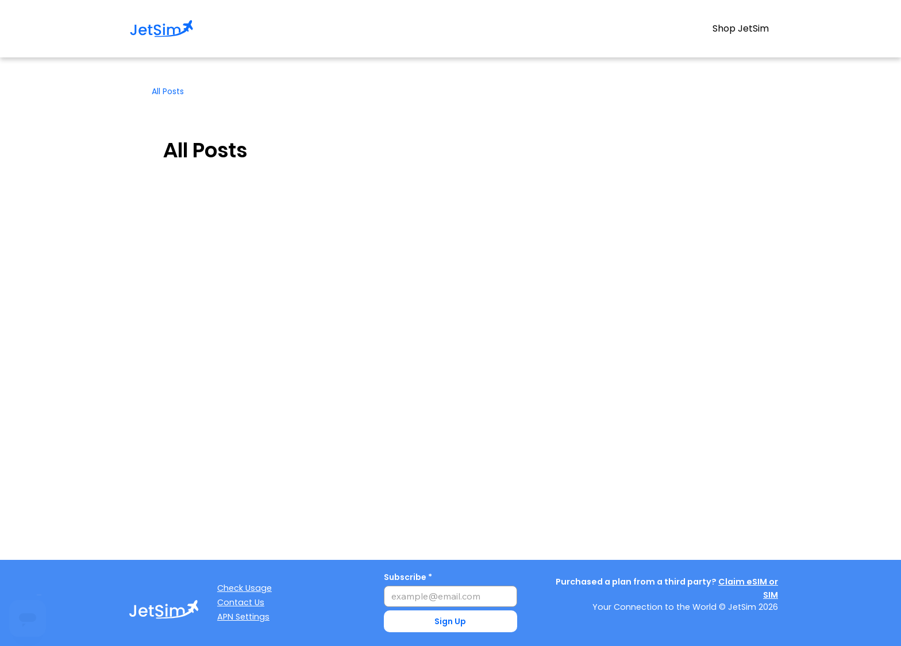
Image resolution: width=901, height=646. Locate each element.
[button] (451, 621)
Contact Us (240, 602)
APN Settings (243, 616)
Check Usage (244, 588)
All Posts (168, 91)
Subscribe (405, 577)
